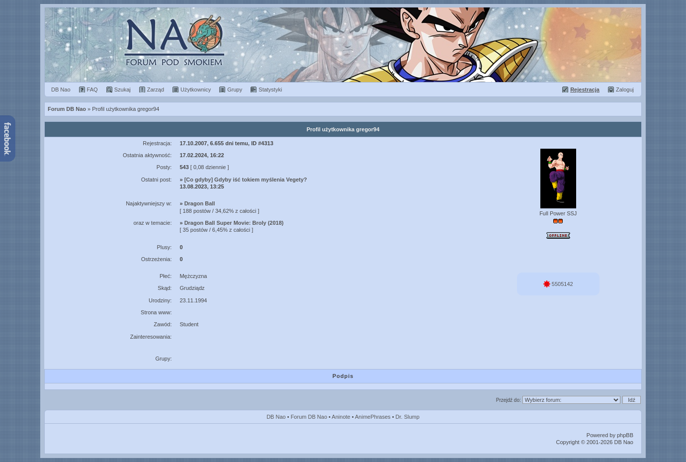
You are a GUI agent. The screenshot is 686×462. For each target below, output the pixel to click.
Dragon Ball (199, 203)
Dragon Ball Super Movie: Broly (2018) (234, 223)
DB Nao (276, 417)
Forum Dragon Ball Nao (343, 44)
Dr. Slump (408, 417)
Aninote (341, 417)
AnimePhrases (373, 417)
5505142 (558, 284)
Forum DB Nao (309, 417)
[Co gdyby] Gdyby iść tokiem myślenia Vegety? (245, 180)
